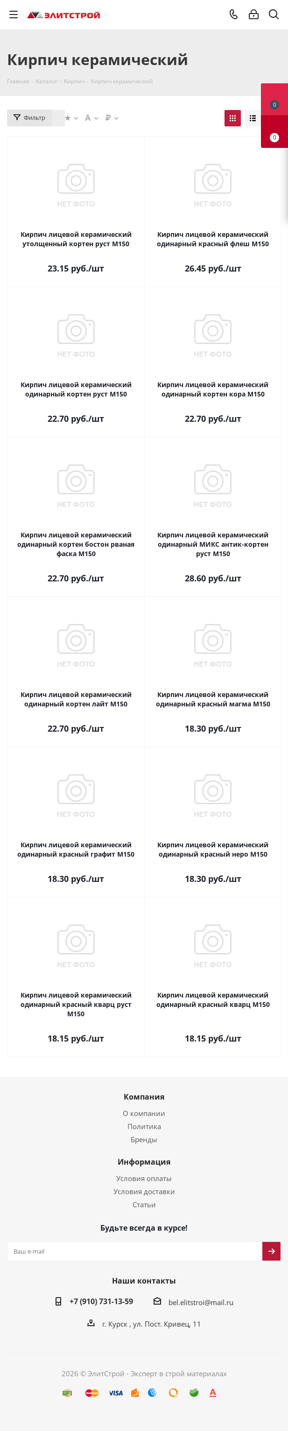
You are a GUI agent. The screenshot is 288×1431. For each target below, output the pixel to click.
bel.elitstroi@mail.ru (201, 1302)
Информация (144, 1162)
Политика (144, 1126)
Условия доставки (144, 1191)
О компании (144, 1113)
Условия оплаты (144, 1178)
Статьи (144, 1204)
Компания (144, 1097)
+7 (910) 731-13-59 (101, 1301)
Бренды (144, 1139)
